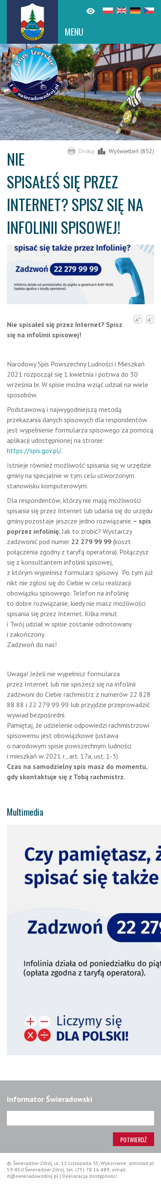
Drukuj (86, 151)
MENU (74, 31)
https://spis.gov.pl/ (34, 450)
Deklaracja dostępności (89, 1176)
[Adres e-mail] (80, 1118)
